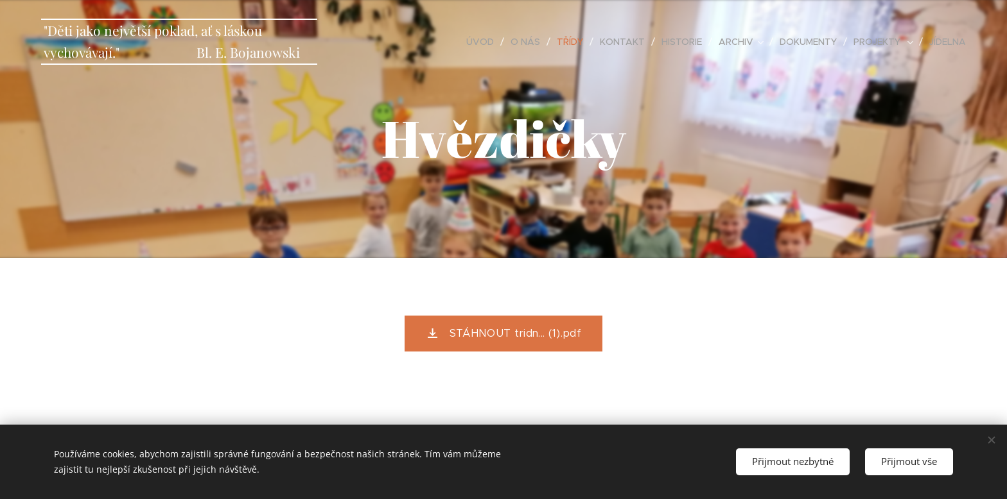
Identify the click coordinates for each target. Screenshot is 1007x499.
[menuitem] (483, 42)
